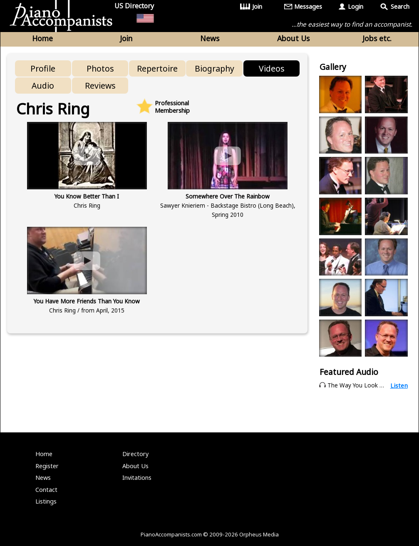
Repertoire (157, 68)
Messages (308, 6)
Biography (214, 68)
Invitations (136, 477)
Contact (46, 490)
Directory (135, 454)
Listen (399, 385)
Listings (46, 501)
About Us (293, 38)
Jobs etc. (377, 38)
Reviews (100, 85)
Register (47, 466)
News (209, 38)
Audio (43, 85)
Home (42, 38)
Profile (42, 68)
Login (355, 6)
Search (400, 6)
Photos (100, 68)
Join (257, 6)
